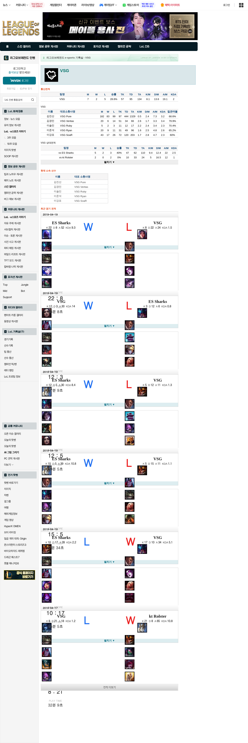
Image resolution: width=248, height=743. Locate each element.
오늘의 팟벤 (10, 446)
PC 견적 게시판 (12, 458)
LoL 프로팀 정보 (12, 376)
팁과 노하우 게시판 (13, 174)
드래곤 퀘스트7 (11, 557)
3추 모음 (10, 137)
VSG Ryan (66, 130)
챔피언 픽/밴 (10, 364)
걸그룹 (7, 501)
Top (5, 284)
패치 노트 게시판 (12, 180)
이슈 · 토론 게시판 (13, 235)
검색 (32, 100)
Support (7, 297)
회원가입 (11, 88)
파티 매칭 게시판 (12, 248)
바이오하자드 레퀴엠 (14, 551)
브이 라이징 (10, 532)
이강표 (50, 134)
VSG (157, 223)
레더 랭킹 (9, 370)
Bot (23, 290)
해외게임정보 (10, 513)
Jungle (24, 284)
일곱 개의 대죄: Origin (15, 538)
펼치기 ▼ (109, 162)
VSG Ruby (66, 125)
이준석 (50, 130)
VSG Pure (65, 116)
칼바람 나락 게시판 (13, 266)
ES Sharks (68, 152)
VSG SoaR (66, 135)
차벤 (6, 495)
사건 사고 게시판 (12, 241)
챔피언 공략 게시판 (13, 192)
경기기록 (8, 339)
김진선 (50, 116)
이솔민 (50, 125)
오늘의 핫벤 (10, 439)
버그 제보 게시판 (12, 199)
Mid (5, 290)
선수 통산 (9, 357)
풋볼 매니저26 (11, 563)
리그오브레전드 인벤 (22, 58)
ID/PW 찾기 (26, 88)
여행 (6, 507)
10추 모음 (10, 143)
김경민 (50, 120)
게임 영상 (9, 519)
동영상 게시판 (11, 321)
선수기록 (8, 345)
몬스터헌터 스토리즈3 (15, 544)
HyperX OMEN (12, 526)
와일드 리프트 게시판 (14, 254)
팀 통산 (7, 351)
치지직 (7, 488)
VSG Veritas (67, 121)
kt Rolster (67, 157)
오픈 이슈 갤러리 (12, 433)
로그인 (226, 5)
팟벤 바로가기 (11, 482)
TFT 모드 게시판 (12, 260)
